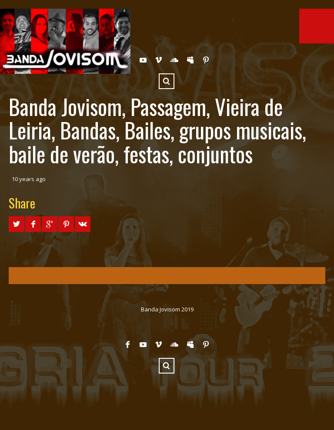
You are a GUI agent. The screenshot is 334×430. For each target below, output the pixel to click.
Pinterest (206, 60)
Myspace (190, 60)
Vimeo (159, 60)
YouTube (143, 60)
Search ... (166, 81)
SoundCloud (174, 60)
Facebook (127, 344)
